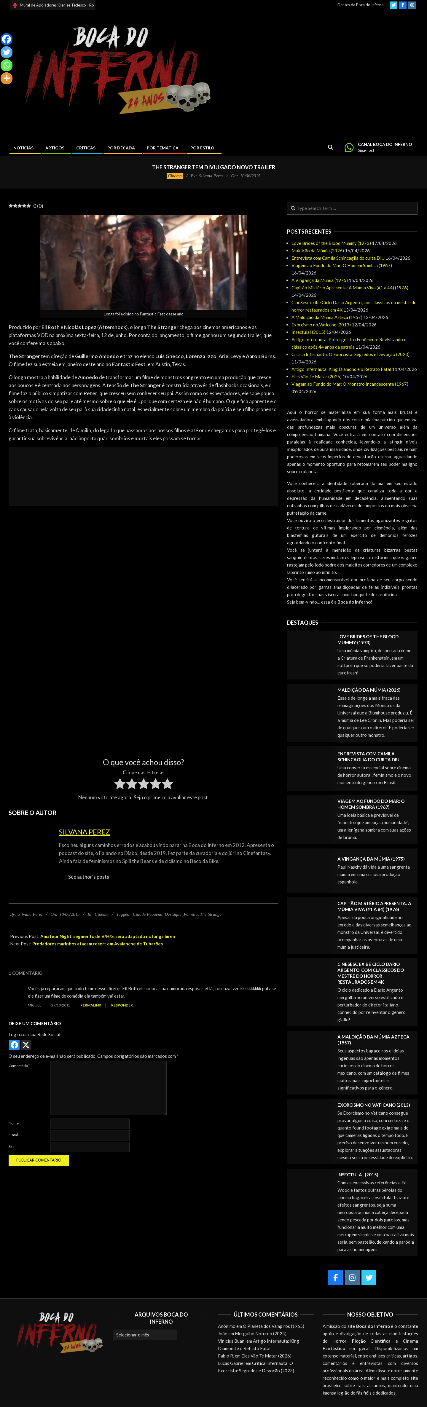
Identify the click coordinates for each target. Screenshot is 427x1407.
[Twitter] (6, 52)
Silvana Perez (84, 831)
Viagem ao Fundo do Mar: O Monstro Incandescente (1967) (349, 384)
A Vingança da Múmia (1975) (319, 280)
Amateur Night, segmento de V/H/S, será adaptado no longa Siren (107, 936)
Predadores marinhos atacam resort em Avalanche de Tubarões (97, 943)
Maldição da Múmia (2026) (317, 250)
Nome (14, 1123)
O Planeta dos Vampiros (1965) (273, 1326)
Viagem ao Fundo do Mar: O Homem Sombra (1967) (341, 265)
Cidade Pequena (147, 914)
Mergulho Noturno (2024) (260, 1333)
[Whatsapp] (6, 65)
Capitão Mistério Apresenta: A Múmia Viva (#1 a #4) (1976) (349, 287)
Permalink (90, 1005)
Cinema (175, 175)
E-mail (14, 1134)
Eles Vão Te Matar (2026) (316, 376)
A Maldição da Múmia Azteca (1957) (326, 317)
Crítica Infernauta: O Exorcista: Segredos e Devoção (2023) (350, 354)
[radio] (119, 784)
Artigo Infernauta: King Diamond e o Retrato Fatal (341, 369)
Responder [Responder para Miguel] (122, 1005)
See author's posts (88, 877)
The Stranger (211, 914)
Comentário (19, 1065)
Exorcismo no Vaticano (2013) (321, 324)
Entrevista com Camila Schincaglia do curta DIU (338, 258)
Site (12, 1146)
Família (191, 914)
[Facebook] (6, 39)
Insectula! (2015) (308, 332)
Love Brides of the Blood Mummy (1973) (331, 243)
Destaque (173, 914)
